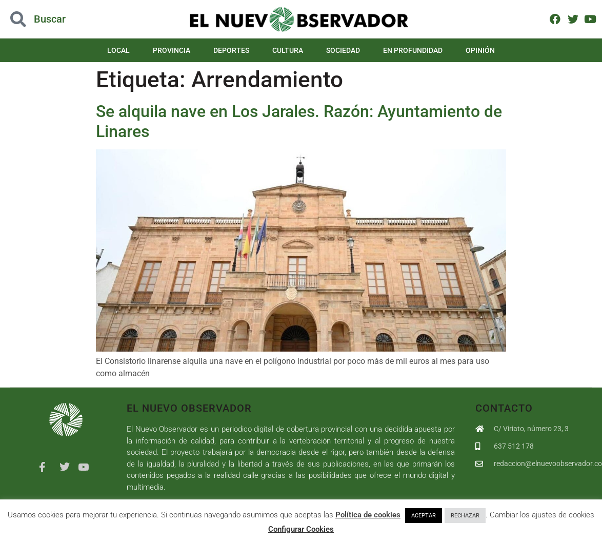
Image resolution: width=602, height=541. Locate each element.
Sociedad (343, 50)
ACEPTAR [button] (423, 515)
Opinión (480, 50)
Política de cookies (367, 514)
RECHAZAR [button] (465, 515)
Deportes (231, 50)
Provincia (171, 50)
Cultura (287, 50)
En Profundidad (413, 50)
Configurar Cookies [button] (301, 529)
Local (118, 50)
